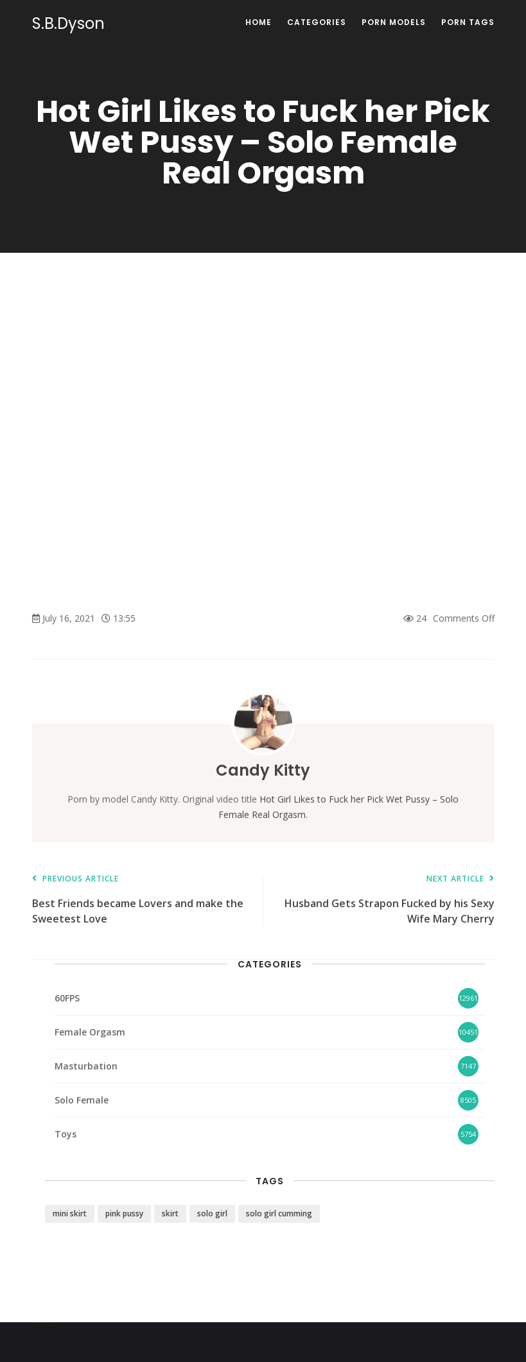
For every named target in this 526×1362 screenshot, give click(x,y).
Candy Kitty (263, 770)
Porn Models (394, 22)
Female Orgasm (90, 1032)
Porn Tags (468, 22)
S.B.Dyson (68, 23)
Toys (65, 1134)
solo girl (212, 1213)
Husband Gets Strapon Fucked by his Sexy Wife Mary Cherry (385, 900)
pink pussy (124, 1213)
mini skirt (70, 1213)
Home (258, 22)
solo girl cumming (279, 1213)
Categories (316, 22)
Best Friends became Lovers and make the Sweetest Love (141, 900)
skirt (170, 1213)
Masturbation (86, 1066)
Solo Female (82, 1100)
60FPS (67, 998)
